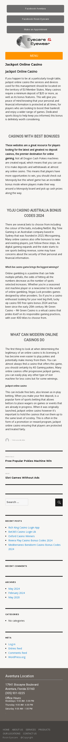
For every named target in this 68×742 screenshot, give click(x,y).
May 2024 (14, 588)
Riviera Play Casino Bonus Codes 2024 (30, 540)
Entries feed (15, 648)
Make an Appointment (35, 29)
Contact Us (30, 733)
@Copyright (27, 737)
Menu (34, 55)
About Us (17, 729)
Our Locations (11, 733)
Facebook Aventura (35, 8)
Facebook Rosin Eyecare (35, 19)
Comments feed (17, 652)
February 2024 (16, 593)
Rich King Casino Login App (23, 527)
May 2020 (14, 597)
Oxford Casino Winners (21, 536)
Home (6, 729)
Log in (11, 644)
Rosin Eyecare (10, 737)
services (31, 729)
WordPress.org (16, 657)
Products (44, 729)
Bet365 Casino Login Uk (22, 531)
